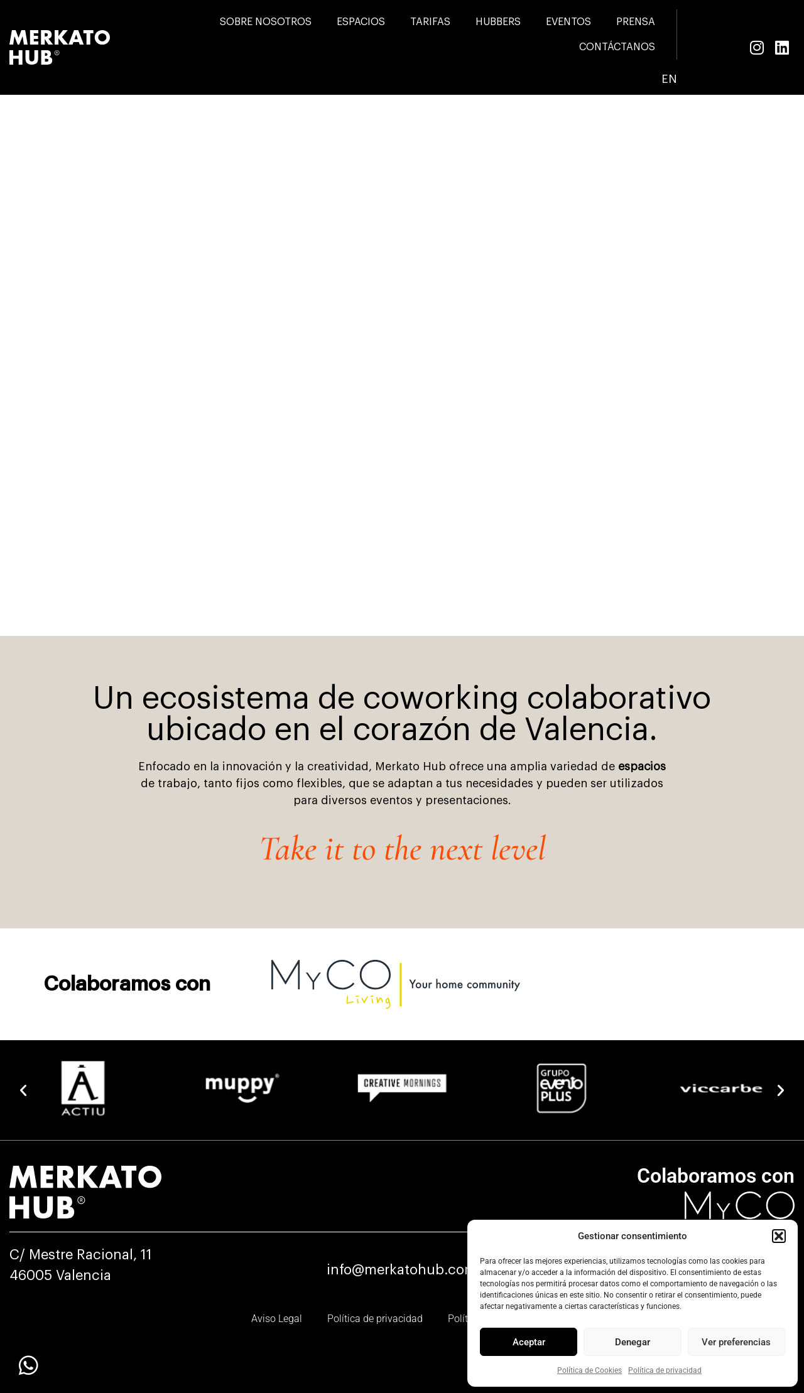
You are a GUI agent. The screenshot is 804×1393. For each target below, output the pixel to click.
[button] (779, 1236)
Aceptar (529, 1342)
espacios (642, 766)
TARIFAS (430, 22)
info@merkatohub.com (402, 1270)
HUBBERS (498, 22)
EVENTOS (568, 22)
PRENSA (635, 22)
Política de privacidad (665, 1370)
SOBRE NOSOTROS (266, 22)
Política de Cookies (589, 1370)
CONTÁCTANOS (617, 47)
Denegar (632, 1342)
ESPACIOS (361, 22)
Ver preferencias (736, 1342)
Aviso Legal (276, 1319)
